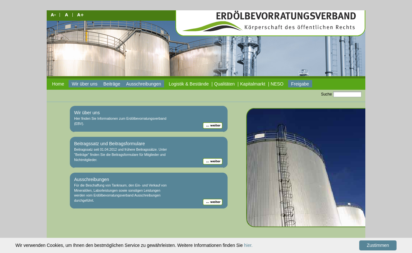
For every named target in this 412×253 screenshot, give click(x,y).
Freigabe (300, 83)
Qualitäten (224, 83)
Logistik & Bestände (189, 83)
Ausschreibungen (143, 83)
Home (58, 83)
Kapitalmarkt (252, 83)
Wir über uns (85, 83)
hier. (248, 245)
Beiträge (111, 83)
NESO (277, 83)
